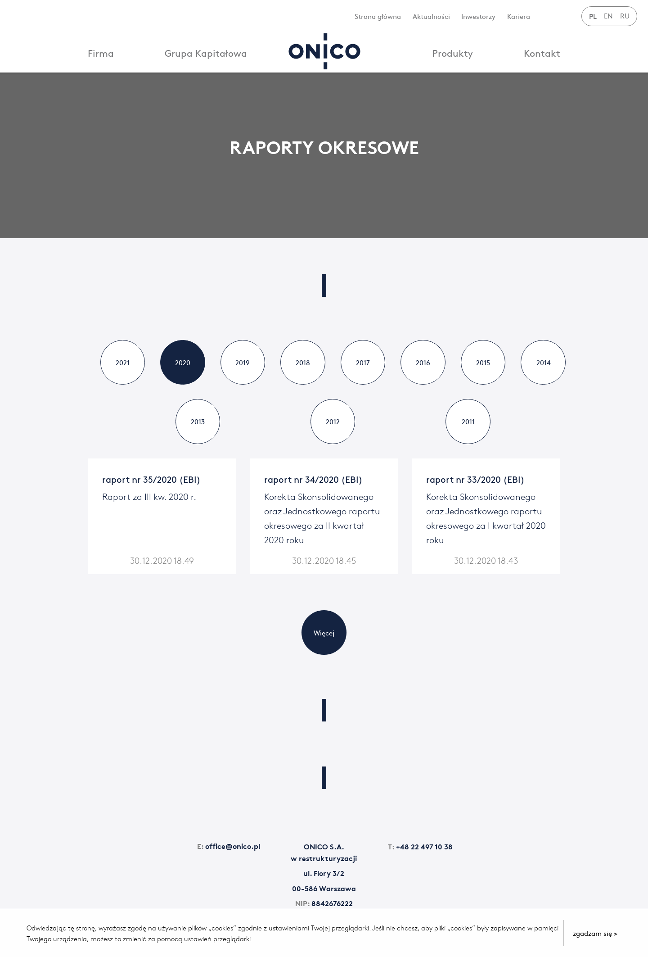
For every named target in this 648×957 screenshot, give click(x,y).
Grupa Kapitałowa (206, 52)
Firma (101, 52)
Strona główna (378, 16)
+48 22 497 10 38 (420, 847)
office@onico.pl (228, 846)
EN (608, 15)
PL (593, 16)
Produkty (452, 52)
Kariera (518, 16)
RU (625, 15)
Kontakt (542, 52)
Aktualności (431, 16)
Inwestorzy (478, 16)
